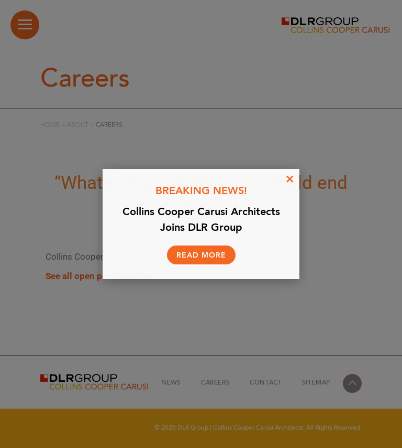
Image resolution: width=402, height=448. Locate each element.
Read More (201, 255)
